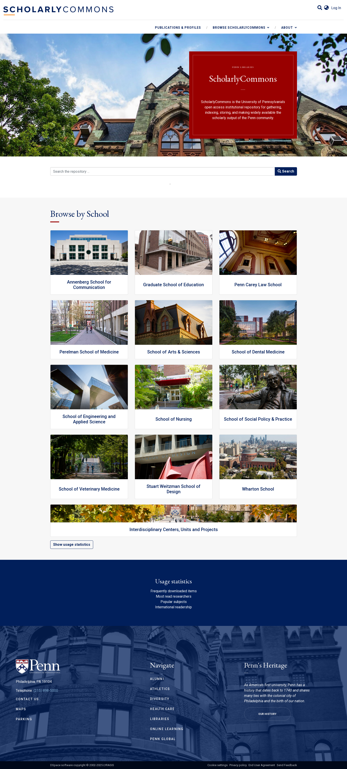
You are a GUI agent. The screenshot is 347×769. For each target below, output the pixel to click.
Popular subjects (173, 602)
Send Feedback (287, 765)
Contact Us (27, 699)
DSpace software (61, 765)
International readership (173, 607)
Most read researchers (173, 596)
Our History (267, 714)
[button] (326, 8)
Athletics (160, 689)
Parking (24, 719)
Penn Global (163, 739)
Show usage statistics (71, 544)
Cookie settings (217, 765)
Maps (21, 709)
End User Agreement (262, 765)
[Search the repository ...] (162, 171)
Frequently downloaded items (173, 591)
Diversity (160, 699)
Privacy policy (238, 765)
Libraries (160, 719)
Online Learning (167, 729)
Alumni (157, 679)
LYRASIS (108, 765)
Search (286, 171)
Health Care (162, 709)
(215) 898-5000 (46, 690)
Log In (336, 8)
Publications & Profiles (178, 27)
